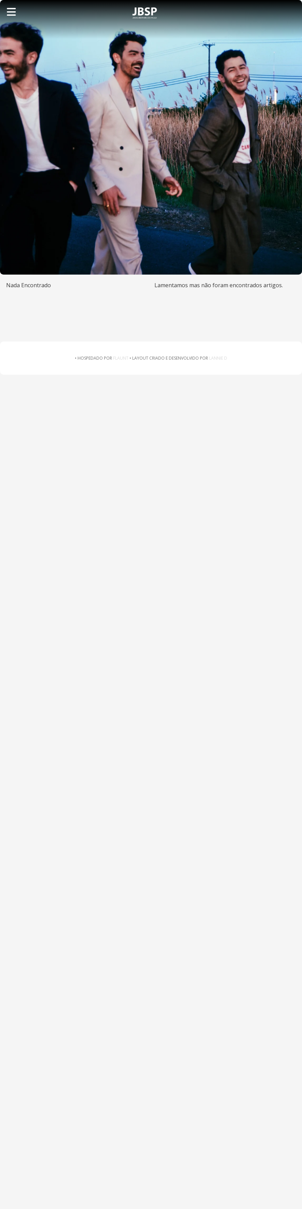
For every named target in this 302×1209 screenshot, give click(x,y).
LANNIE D (218, 358)
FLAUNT (120, 358)
